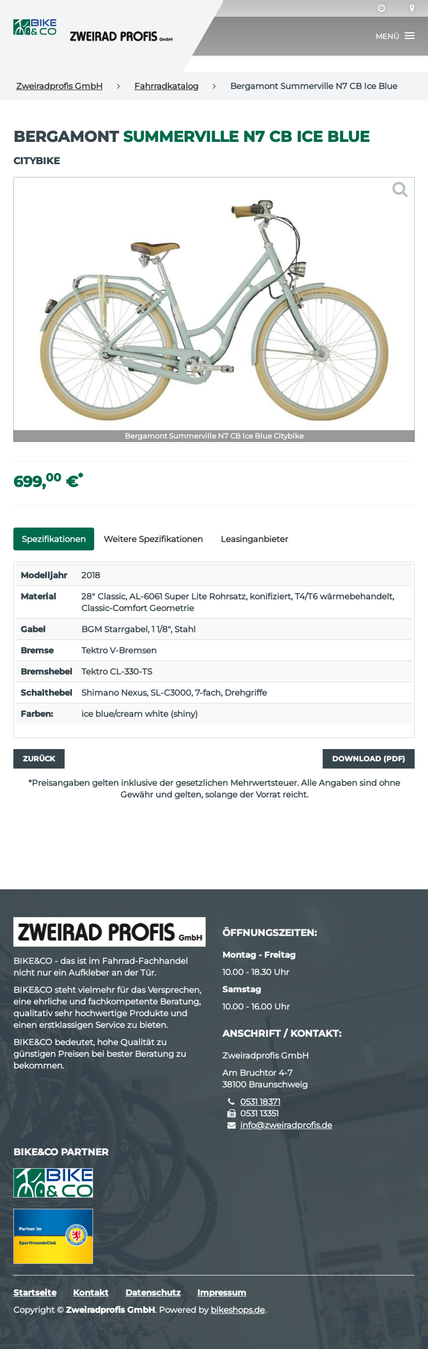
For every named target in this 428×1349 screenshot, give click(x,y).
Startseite (34, 1292)
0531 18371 (260, 1101)
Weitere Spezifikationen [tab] (153, 539)
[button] (395, 36)
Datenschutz (153, 1292)
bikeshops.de (238, 1309)
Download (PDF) (368, 758)
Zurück (39, 758)
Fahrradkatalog (166, 86)
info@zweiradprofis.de (286, 1125)
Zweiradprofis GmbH (59, 86)
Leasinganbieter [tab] (254, 539)
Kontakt (91, 1292)
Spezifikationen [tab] (54, 539)
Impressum (221, 1292)
